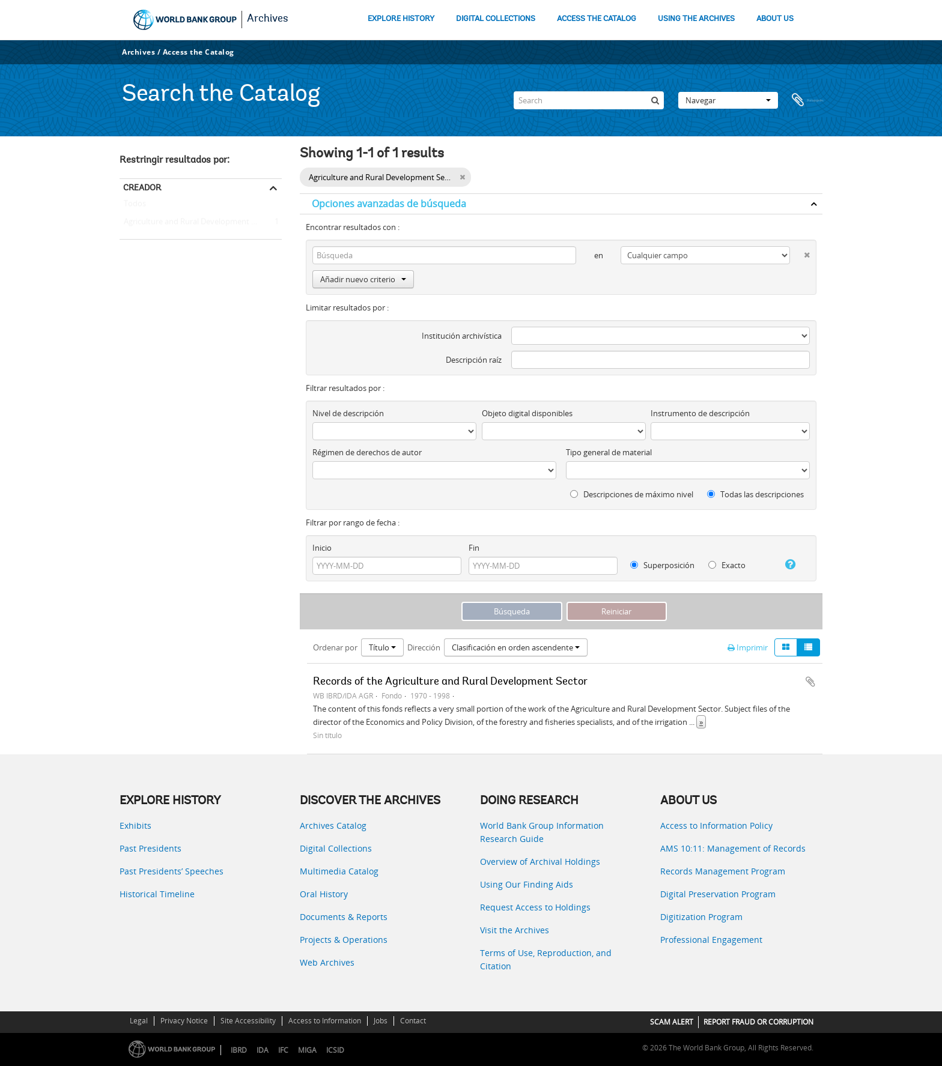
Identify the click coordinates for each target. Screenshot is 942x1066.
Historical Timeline (157, 894)
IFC (283, 1050)
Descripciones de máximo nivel (631, 494)
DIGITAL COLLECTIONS (495, 19)
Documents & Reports (343, 916)
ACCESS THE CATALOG (596, 19)
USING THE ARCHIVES (696, 19)
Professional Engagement (711, 939)
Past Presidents (150, 848)
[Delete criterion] (800, 252)
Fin (474, 547)
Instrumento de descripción (700, 413)
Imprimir (748, 647)
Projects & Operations (343, 939)
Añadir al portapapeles (810, 682)
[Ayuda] (785, 565)
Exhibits (135, 825)
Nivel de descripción (348, 413)
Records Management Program (722, 871)
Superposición (662, 565)
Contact (413, 1021)
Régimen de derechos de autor (367, 452)
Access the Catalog (198, 52)
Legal (139, 1021)
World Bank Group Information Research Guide (542, 832)
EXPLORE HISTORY (401, 19)
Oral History (324, 894)
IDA (263, 1050)
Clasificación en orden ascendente (516, 647)
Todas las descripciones (755, 494)
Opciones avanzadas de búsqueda (389, 203)
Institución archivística (462, 335)
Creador (142, 187)
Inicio (322, 547)
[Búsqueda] (655, 100)
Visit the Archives (514, 930)
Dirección (423, 647)
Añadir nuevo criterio (363, 279)
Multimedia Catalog (339, 871)
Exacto (727, 565)
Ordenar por (335, 647)
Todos (135, 206)
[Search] (589, 100)
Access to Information (324, 1021)
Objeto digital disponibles (527, 413)
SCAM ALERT (671, 1022)
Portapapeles (807, 100)
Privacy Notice (184, 1021)
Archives (267, 19)
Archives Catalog (333, 825)
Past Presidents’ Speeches (171, 871)
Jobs (380, 1021)
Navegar (728, 100)
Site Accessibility (248, 1021)
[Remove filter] (462, 177)
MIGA (307, 1050)
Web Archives (327, 962)
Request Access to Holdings (535, 907)
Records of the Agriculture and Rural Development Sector (450, 682)
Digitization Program (701, 916)
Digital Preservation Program (718, 894)
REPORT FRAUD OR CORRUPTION (758, 1022)
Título (382, 647)
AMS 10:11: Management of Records (733, 848)
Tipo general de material (609, 452)
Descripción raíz (474, 359)
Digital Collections (336, 848)
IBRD (239, 1050)
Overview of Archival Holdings (540, 861)
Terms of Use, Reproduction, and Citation (546, 959)
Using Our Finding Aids (526, 884)
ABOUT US (775, 19)
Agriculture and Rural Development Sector (197, 222)
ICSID (335, 1050)
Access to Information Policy (716, 825)
